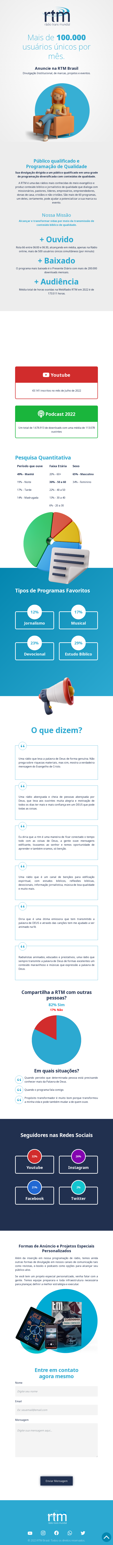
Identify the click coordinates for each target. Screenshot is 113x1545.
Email (18, 1401)
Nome (18, 1383)
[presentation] (56, 1467)
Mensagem (22, 1420)
